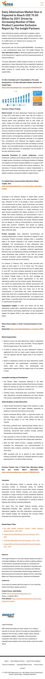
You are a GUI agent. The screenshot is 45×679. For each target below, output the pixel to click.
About (6, 661)
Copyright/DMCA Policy (24, 665)
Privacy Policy (38, 665)
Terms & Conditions (8, 665)
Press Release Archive (17, 661)
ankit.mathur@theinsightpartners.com (19, 593)
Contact (22, 668)
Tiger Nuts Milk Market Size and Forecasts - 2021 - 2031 (22, 540)
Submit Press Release (33, 661)
